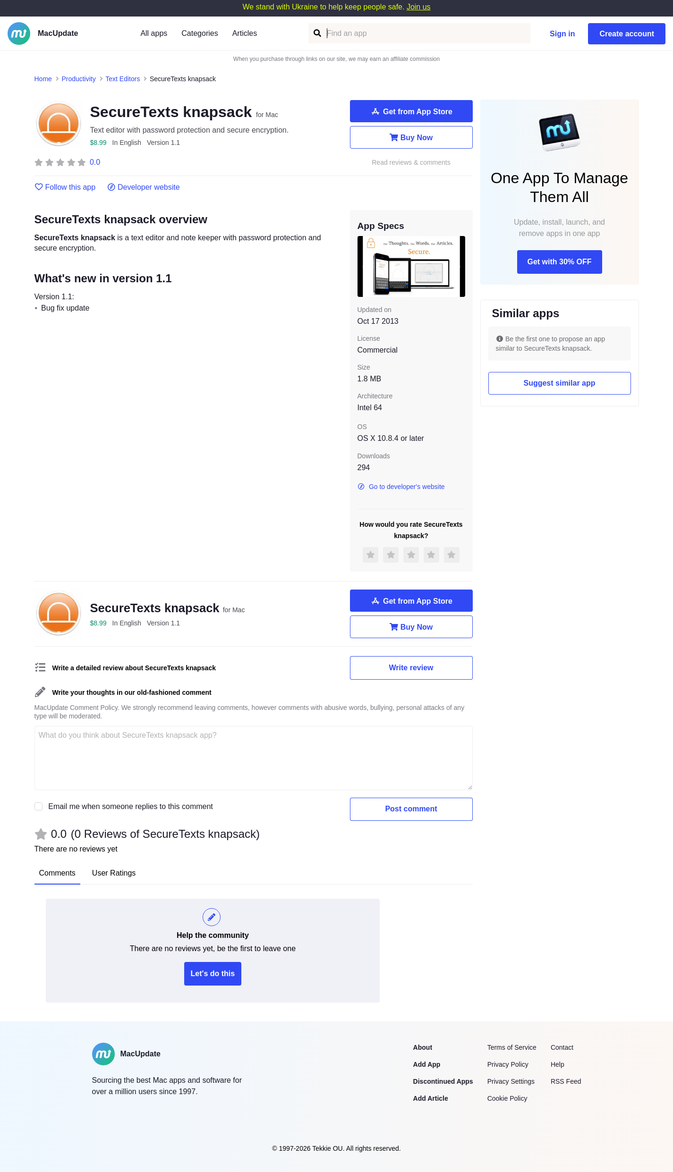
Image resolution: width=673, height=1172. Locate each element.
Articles (244, 33)
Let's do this (213, 973)
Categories (199, 33)
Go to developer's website (401, 486)
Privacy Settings (511, 1081)
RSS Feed (566, 1081)
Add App (427, 1064)
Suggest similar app (559, 383)
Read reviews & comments (411, 163)
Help (557, 1064)
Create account (626, 34)
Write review (411, 668)
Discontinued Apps (443, 1081)
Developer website (143, 187)
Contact (562, 1047)
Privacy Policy (507, 1064)
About (422, 1047)
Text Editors (122, 79)
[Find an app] (316, 33)
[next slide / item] (458, 266)
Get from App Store (411, 111)
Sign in (562, 34)
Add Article (430, 1098)
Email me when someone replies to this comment (130, 806)
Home (43, 79)
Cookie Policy (507, 1098)
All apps (153, 33)
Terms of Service (512, 1047)
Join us (419, 7)
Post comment (411, 809)
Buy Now (411, 137)
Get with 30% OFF (559, 262)
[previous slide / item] (364, 266)
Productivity (78, 79)
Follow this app (65, 187)
